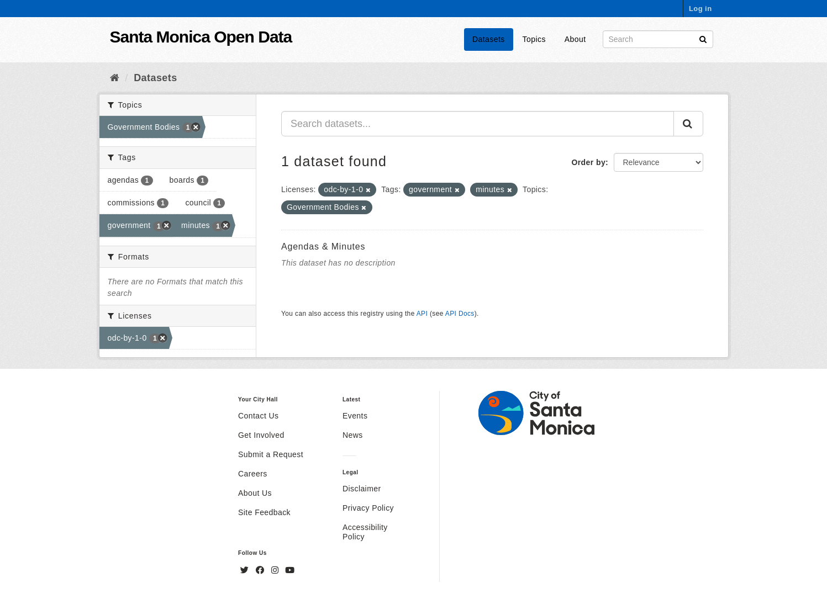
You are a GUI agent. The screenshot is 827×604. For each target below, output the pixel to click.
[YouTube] (290, 570)
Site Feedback (264, 512)
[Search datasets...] (477, 123)
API (422, 313)
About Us (255, 493)
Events (355, 415)
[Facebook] (261, 570)
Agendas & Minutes (323, 246)
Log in (700, 8)
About (575, 39)
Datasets (488, 39)
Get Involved (261, 435)
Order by (588, 162)
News (353, 435)
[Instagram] (276, 570)
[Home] (114, 77)
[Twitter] (246, 570)
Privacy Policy (368, 508)
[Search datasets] (658, 39)
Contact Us (258, 415)
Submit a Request (270, 454)
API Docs (460, 313)
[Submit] (703, 38)
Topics (534, 39)
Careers (252, 473)
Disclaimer (362, 488)
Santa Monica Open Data (201, 37)
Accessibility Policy (365, 532)
